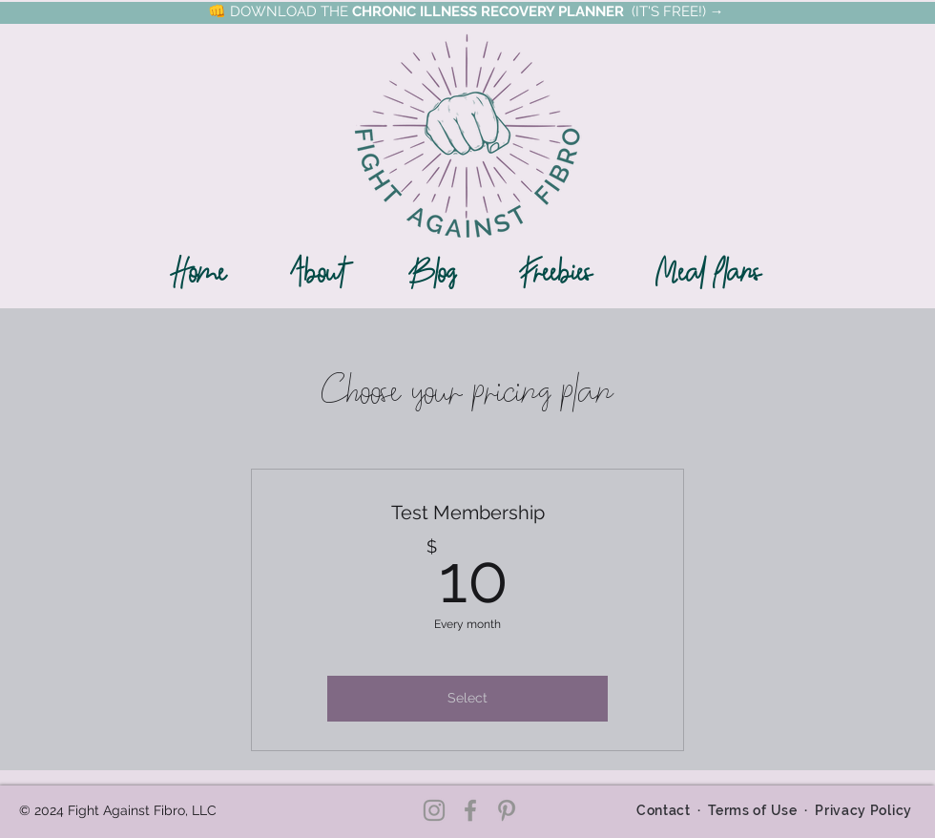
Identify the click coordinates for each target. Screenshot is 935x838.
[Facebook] (470, 810)
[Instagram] (434, 810)
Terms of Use (752, 810)
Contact (663, 810)
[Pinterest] (506, 810)
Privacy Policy (863, 810)
